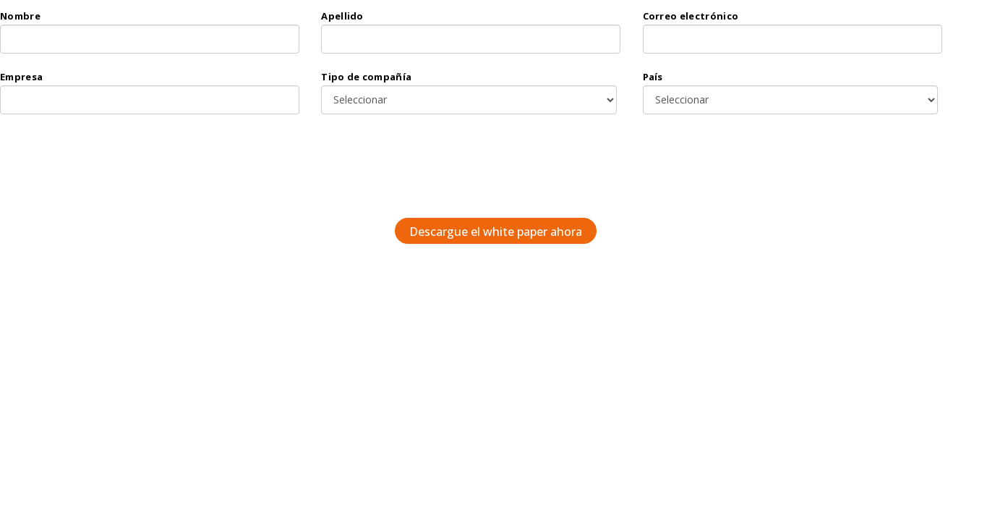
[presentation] (490, 171)
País (653, 76)
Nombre (20, 15)
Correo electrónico (691, 15)
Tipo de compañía (366, 76)
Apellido (342, 15)
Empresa (21, 76)
